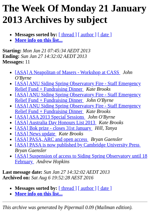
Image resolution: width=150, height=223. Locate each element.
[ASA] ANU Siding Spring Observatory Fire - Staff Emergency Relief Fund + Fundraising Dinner (78, 86)
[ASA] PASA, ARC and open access (51, 139)
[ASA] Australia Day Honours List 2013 (55, 122)
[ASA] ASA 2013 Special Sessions (50, 117)
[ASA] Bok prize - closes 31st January (53, 128)
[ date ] (105, 34)
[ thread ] (68, 34)
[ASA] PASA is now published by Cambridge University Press (78, 144)
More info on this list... (39, 40)
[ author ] (87, 34)
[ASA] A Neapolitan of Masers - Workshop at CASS (67, 72)
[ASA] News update (35, 133)
